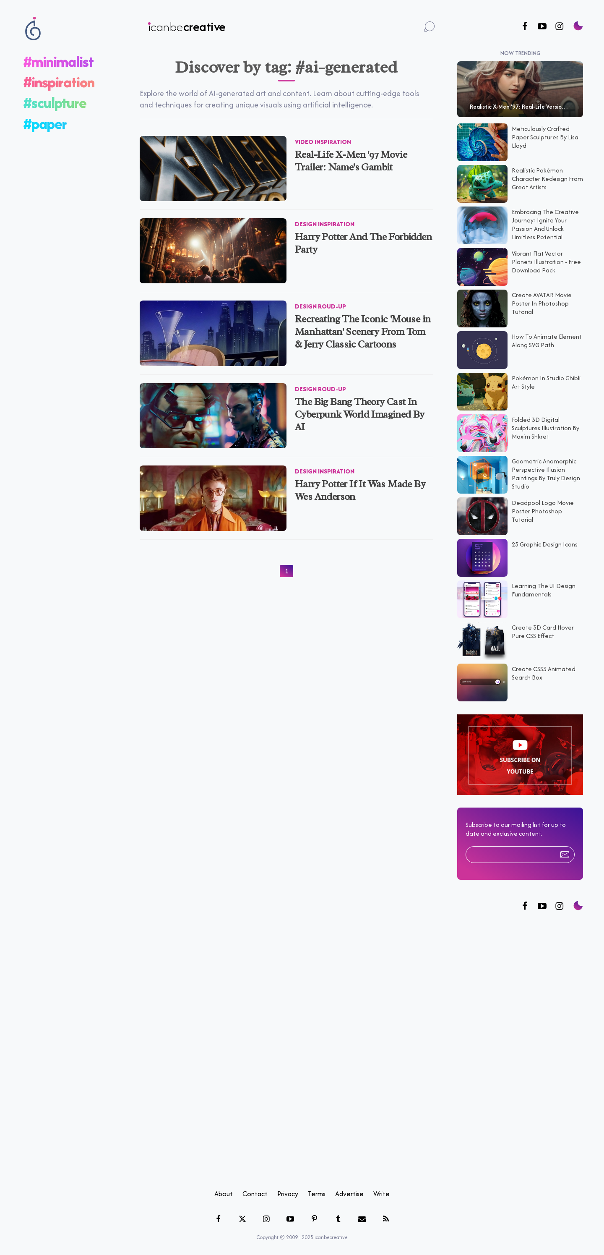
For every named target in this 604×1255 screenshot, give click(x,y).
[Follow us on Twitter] (542, 906)
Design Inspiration (324, 223)
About (223, 1193)
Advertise (349, 1193)
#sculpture (54, 102)
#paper (45, 123)
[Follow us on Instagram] (559, 27)
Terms (316, 1193)
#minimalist (58, 61)
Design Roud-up (320, 306)
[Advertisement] (520, 1050)
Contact (255, 1193)
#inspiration (58, 81)
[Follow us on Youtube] (542, 27)
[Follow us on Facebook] (525, 27)
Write (381, 1193)
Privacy (287, 1193)
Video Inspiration (323, 141)
